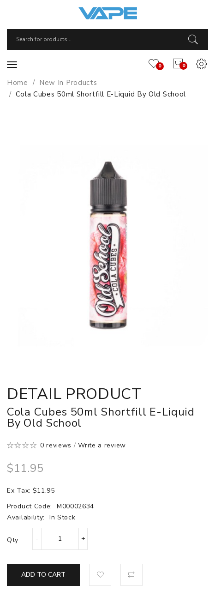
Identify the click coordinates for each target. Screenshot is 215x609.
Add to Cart (43, 574)
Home (17, 82)
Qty (12, 540)
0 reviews (56, 445)
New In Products (68, 82)
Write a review (102, 445)
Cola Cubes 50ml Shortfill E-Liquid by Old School (101, 94)
